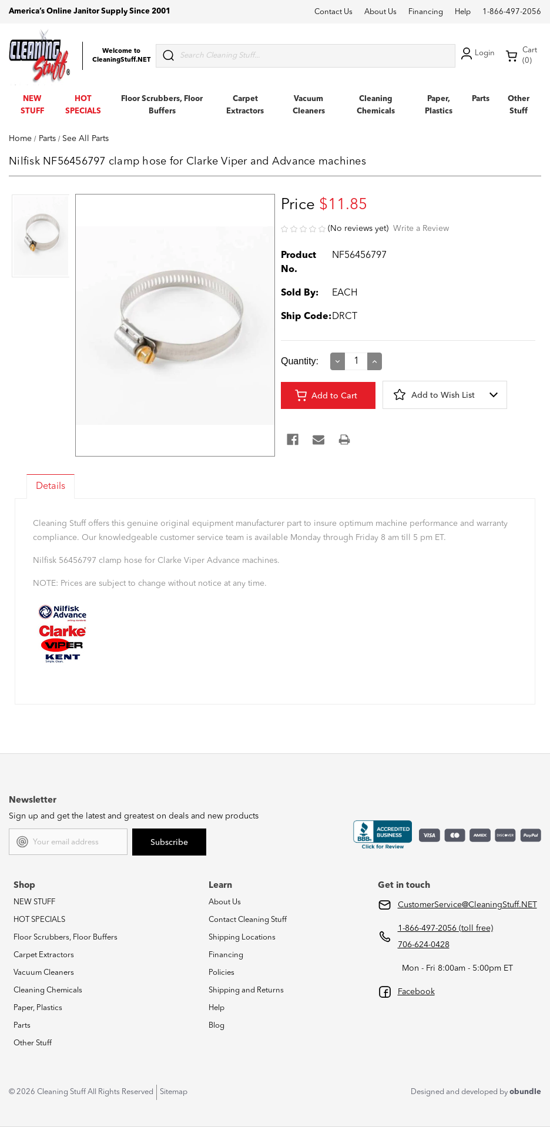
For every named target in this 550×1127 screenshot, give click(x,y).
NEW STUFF (34, 902)
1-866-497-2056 (511, 12)
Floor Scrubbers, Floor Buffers (66, 937)
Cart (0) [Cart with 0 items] (521, 55)
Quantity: (299, 361)
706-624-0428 (424, 945)
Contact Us (333, 12)
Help (463, 12)
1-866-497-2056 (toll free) (445, 928)
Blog (216, 1025)
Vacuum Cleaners (44, 973)
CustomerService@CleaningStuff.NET (467, 905)
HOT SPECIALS (39, 920)
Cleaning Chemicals (48, 990)
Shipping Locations (242, 937)
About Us (380, 12)
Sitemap (173, 1092)
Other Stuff (33, 1043)
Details (50, 486)
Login (476, 53)
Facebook (416, 992)
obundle (525, 1092)
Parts (480, 99)
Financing (425, 12)
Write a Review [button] (421, 228)
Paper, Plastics (38, 1008)
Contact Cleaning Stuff (248, 920)
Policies (221, 973)
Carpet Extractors (44, 955)
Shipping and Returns (246, 990)
